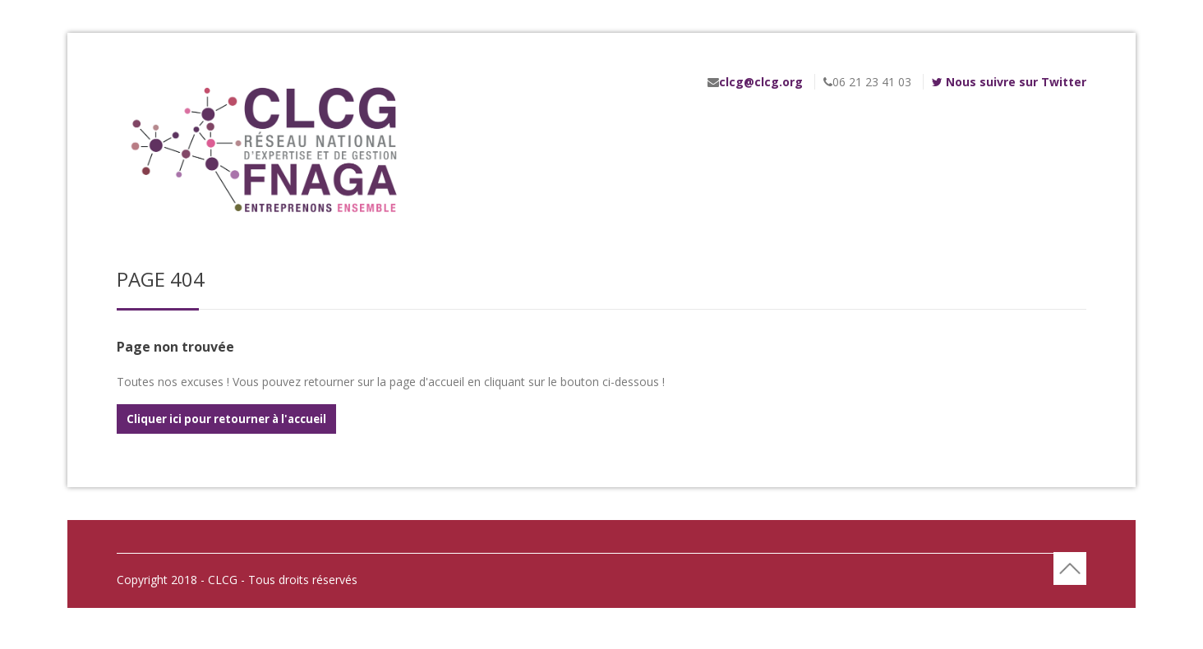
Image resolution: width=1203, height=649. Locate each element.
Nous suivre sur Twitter (1009, 82)
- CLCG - (222, 579)
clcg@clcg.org (761, 82)
